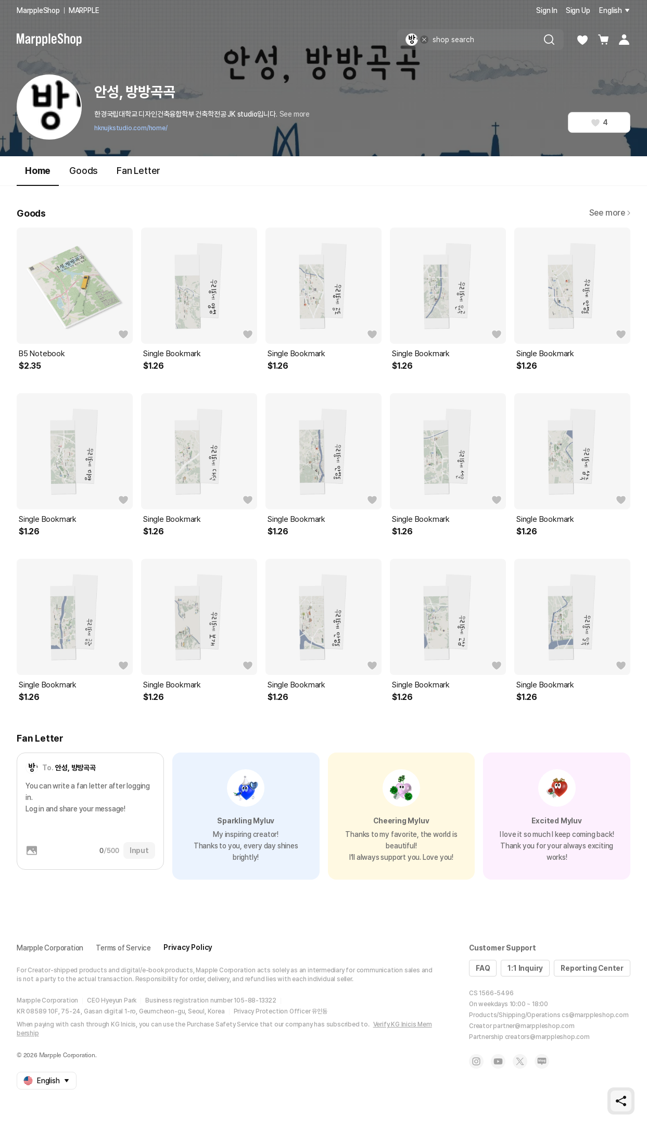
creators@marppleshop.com (547, 1037)
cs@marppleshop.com (595, 1015)
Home (38, 175)
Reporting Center (592, 968)
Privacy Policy (187, 947)
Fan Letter (138, 170)
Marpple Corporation (50, 948)
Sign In (546, 10)
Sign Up (578, 10)
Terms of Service (123, 948)
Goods (83, 170)
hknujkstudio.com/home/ (131, 128)
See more (295, 114)
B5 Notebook (42, 353)
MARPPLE (84, 10)
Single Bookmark (172, 353)
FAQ (483, 968)
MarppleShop (38, 10)
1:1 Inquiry (525, 968)
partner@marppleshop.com (533, 1026)
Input (139, 850)
